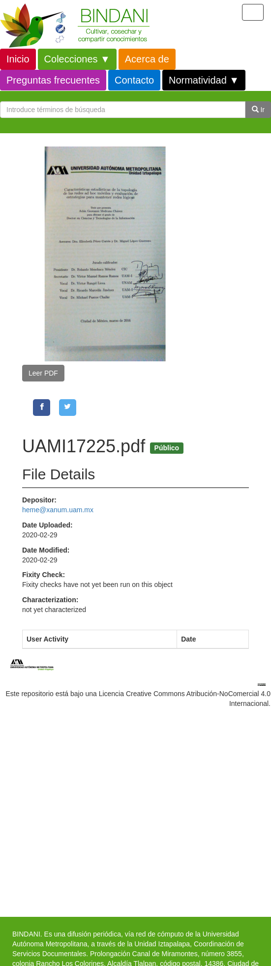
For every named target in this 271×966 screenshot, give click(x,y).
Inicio (18, 59)
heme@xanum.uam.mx (57, 510)
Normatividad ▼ (204, 80)
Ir (258, 110)
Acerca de (147, 59)
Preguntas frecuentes (53, 80)
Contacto (134, 80)
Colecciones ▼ (77, 59)
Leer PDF (43, 373)
